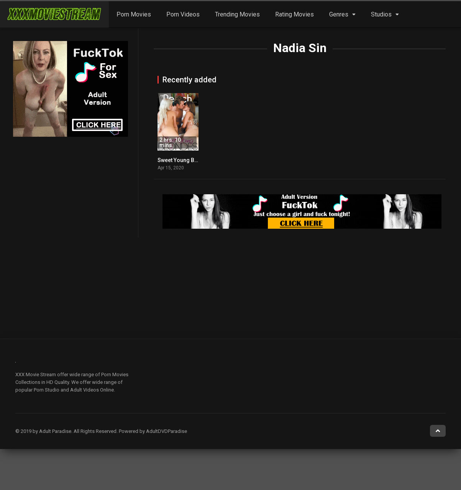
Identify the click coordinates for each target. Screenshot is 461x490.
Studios (381, 14)
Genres (338, 14)
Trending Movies (237, 14)
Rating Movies (294, 14)
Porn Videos (183, 14)
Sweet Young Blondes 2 (186, 160)
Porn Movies (133, 14)
